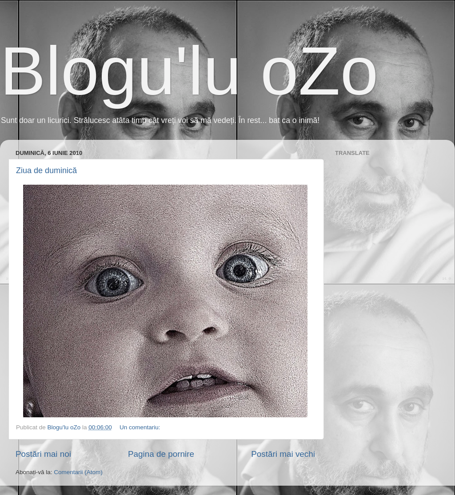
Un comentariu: (141, 427)
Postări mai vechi (283, 454)
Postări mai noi (43, 454)
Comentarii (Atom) (78, 472)
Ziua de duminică (46, 170)
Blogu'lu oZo (189, 71)
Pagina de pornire (161, 454)
